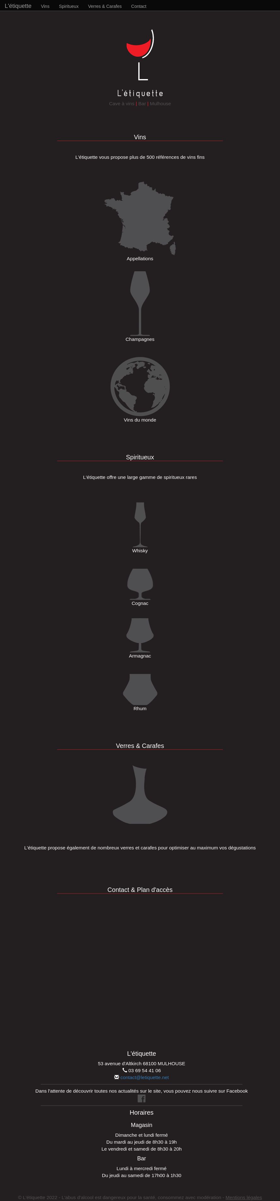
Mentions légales (244, 1197)
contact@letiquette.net (144, 1077)
